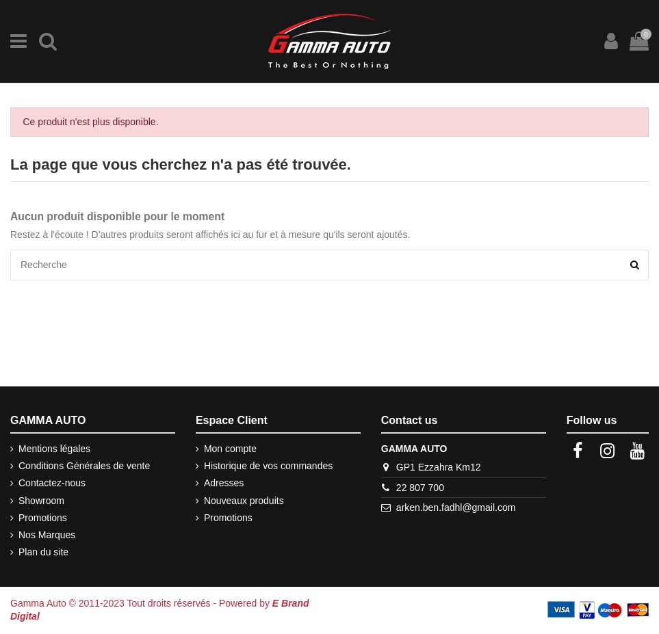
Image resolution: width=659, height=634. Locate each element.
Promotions (42, 517)
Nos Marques (46, 534)
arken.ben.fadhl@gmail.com (456, 507)
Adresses (224, 482)
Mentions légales (54, 448)
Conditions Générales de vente (84, 465)
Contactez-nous (52, 482)
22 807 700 (420, 487)
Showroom (41, 500)
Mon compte (230, 448)
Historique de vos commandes (268, 465)
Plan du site (43, 551)
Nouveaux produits (244, 500)
